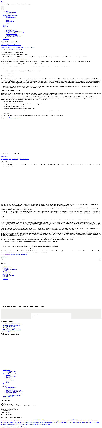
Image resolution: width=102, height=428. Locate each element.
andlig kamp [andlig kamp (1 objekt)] (30, 420)
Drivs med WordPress (5, 426)
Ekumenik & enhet (10, 21)
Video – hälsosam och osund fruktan (13, 31)
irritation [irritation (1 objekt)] (34, 422)
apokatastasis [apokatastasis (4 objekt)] (38, 420)
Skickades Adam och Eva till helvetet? (12, 329)
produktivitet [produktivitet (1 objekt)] (90, 422)
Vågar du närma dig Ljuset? (11, 34)
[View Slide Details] (11, 303)
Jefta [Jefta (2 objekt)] (39, 422)
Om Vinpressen (9, 14)
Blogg (4, 25)
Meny (2, 7)
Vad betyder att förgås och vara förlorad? (12, 324)
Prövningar (8, 16)
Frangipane (6, 268)
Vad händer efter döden (11, 17)
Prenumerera (6, 39)
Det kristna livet (6, 265)
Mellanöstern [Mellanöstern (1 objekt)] (75, 422)
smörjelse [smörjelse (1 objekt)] (97, 422)
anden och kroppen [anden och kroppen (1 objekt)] (13, 420)
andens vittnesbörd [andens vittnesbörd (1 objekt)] (25, 420)
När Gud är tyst (6, 327)
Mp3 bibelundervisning (8, 37)
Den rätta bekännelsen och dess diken (12, 325)
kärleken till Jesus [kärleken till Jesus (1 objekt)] (50, 422)
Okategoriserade (7, 271)
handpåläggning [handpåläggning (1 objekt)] (11, 422)
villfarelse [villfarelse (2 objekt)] (39, 424)
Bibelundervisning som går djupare (10, 15)
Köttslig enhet (4, 156)
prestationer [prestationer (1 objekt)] (79, 422)
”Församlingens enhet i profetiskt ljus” (19, 254)
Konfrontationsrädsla (10, 30)
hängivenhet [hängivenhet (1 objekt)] (28, 422)
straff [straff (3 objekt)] (2, 424)
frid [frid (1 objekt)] (87, 420)
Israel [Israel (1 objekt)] (37, 422)
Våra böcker (6, 276)
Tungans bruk (8, 20)
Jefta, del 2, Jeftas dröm (8, 331)
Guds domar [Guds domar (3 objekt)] (5, 422)
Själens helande (7, 273)
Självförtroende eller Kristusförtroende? (14, 35)
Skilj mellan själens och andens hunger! (11, 45)
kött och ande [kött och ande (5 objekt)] (61, 422)
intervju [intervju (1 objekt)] (31, 422)
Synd (2, 217)
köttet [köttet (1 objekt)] (54, 422)
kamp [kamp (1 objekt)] (42, 422)
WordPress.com (24, 426)
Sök (1, 257)
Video (4, 27)
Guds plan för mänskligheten (10, 269)
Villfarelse (8, 24)
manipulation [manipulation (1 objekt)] (70, 422)
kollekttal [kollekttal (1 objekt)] (45, 422)
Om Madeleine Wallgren (11, 12)
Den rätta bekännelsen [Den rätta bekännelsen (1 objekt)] (62, 420)
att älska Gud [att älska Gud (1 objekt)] (56, 420)
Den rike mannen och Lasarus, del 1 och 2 (15, 32)
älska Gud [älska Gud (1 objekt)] (43, 424)
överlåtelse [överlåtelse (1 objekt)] (48, 424)
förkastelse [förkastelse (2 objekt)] (91, 420)
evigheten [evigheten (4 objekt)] (74, 420)
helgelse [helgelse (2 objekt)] (17, 422)
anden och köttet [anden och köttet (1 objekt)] (18, 420)
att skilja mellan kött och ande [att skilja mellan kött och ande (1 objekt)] (48, 420)
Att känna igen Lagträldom (9, 326)
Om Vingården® (6, 11)
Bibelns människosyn (21, 59)
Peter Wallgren (15, 159)
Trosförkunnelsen (7, 274)
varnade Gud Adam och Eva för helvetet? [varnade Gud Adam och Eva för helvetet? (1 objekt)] (29, 424)
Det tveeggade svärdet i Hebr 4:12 (13, 36)
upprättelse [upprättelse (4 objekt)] (18, 424)
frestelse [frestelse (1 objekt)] (79, 420)
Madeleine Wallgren (20, 47)
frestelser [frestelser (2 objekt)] (83, 420)
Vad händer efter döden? (11, 29)
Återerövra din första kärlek (15, 49)
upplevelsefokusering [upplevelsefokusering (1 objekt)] (10, 424)
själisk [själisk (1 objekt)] (94, 422)
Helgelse (7, 22)
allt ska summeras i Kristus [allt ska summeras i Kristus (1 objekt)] (5, 420)
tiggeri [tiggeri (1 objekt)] (5, 424)
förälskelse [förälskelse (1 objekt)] (96, 420)
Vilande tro (8, 19)
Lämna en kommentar (30, 47)
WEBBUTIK (5, 26)
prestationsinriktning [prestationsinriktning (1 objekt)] (85, 422)
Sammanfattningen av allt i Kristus (11, 328)
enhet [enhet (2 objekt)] (68, 420)
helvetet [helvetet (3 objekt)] (22, 422)
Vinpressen (3, 1)
